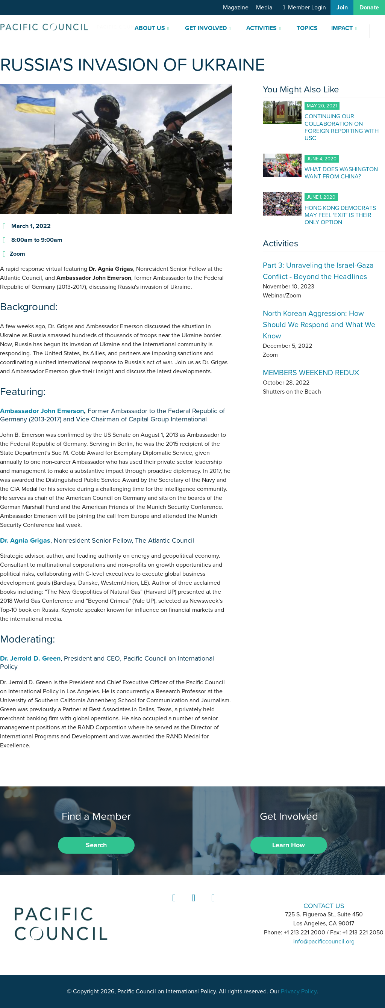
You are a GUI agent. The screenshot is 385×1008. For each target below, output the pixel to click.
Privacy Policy (299, 991)
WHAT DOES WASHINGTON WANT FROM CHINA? (341, 172)
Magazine (236, 7)
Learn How (288, 845)
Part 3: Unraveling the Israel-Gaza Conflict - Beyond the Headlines (318, 271)
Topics (307, 28)
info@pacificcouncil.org (324, 941)
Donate (369, 7)
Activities (261, 28)
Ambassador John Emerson (42, 411)
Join (342, 7)
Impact (342, 28)
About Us (150, 28)
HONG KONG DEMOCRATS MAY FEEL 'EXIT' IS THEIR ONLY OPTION (340, 214)
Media (264, 7)
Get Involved (206, 28)
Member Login (307, 7)
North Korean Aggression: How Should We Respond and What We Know (319, 324)
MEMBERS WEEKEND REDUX (311, 372)
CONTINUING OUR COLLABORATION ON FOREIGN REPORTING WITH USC (342, 127)
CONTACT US (323, 906)
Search (96, 845)
